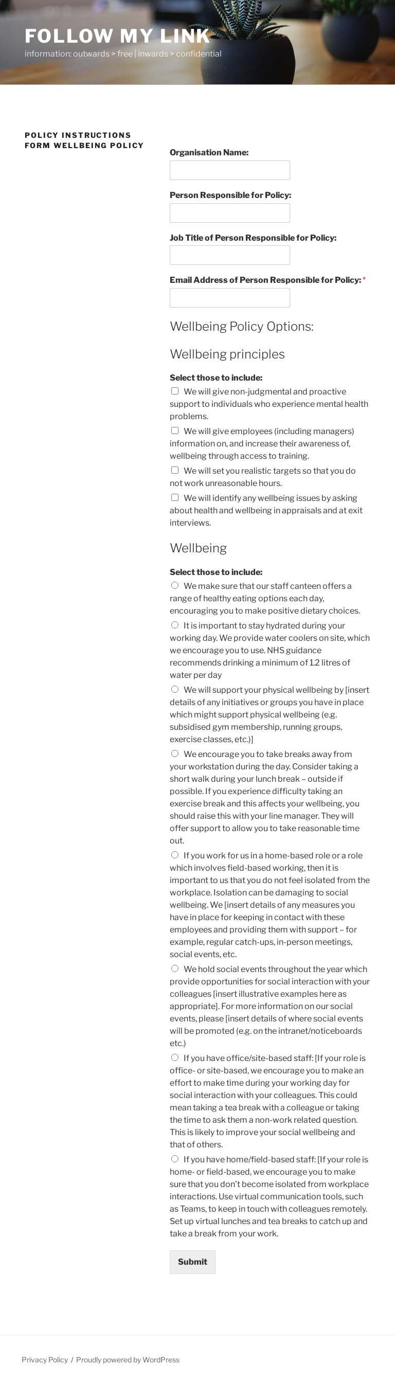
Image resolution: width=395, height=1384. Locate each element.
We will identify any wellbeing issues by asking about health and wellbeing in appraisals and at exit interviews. (266, 510)
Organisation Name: (209, 152)
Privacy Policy (45, 1359)
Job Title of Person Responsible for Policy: (253, 238)
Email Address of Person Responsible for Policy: (268, 280)
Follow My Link (118, 36)
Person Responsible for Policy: (230, 195)
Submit (192, 1262)
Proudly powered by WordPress (127, 1359)
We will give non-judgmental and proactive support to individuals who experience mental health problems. (269, 404)
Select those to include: (216, 378)
